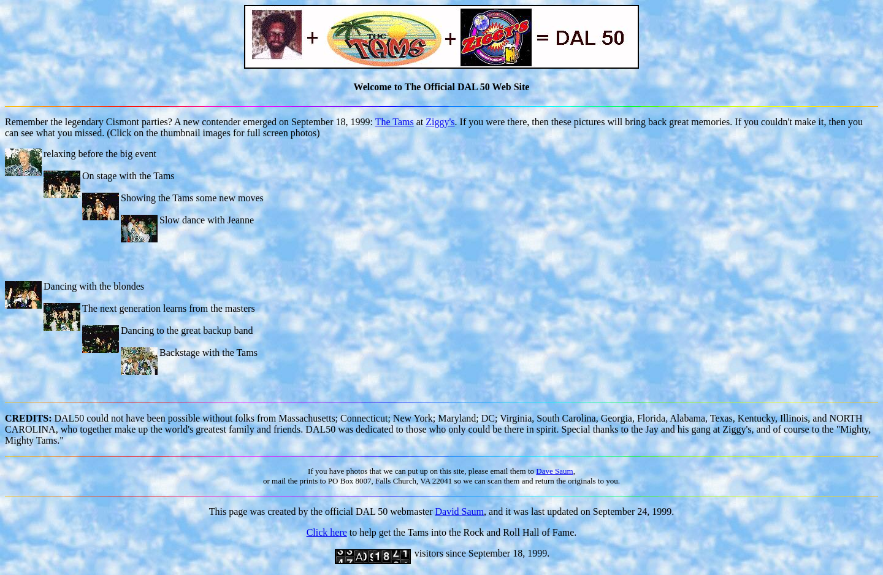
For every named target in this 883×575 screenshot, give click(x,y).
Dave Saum (554, 471)
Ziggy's (440, 122)
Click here (327, 532)
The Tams (394, 122)
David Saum (459, 511)
